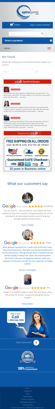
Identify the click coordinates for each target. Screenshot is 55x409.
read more (23, 97)
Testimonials (27, 396)
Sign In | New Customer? (40, 25)
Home (27, 388)
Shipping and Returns (28, 402)
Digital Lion (39, 408)
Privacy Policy (28, 405)
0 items (17, 24)
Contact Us (28, 391)
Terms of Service (27, 399)
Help (27, 394)
